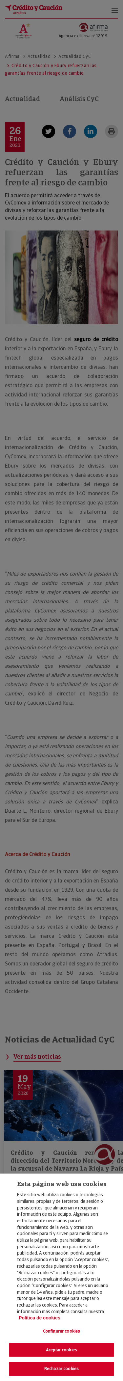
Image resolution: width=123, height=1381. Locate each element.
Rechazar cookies (61, 1368)
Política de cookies (39, 1317)
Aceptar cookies (61, 1350)
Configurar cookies (61, 1331)
